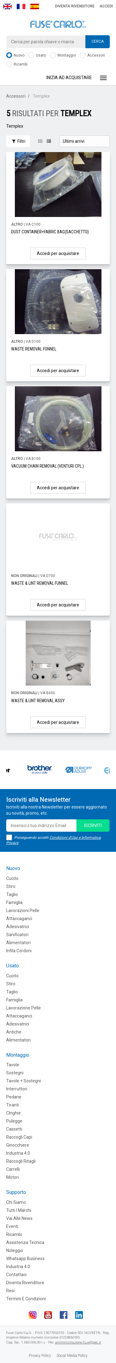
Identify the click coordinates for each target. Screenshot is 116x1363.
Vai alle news (19, 1218)
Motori (12, 1177)
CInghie (13, 1112)
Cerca (98, 41)
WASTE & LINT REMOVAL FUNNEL (39, 583)
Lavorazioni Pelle (22, 910)
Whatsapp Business (25, 1258)
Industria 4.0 (18, 1153)
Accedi (106, 6)
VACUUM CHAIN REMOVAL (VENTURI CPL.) (47, 466)
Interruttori (16, 1088)
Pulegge (14, 1121)
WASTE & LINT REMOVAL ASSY (38, 700)
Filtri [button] (18, 141)
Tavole (12, 1064)
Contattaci (16, 1274)
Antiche (13, 1032)
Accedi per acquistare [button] (58, 253)
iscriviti (93, 825)
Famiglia (14, 902)
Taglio (12, 894)
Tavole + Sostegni (23, 1080)
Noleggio (14, 1250)
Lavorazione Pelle (23, 1007)
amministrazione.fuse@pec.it (78, 1342)
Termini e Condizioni (26, 1298)
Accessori (92, 55)
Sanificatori (17, 934)
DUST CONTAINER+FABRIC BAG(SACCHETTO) (50, 231)
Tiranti (12, 1104)
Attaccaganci (19, 918)
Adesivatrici (17, 926)
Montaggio (63, 55)
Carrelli (13, 1169)
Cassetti (14, 1129)
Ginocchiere (17, 1145)
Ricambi (17, 64)
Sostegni (15, 1072)
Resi (10, 1290)
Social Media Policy (72, 1355)
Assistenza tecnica (25, 1242)
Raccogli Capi (19, 1137)
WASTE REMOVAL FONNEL (33, 348)
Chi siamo (16, 1202)
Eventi (12, 1226)
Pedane (13, 1096)
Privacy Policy (40, 1355)
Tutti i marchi (18, 1210)
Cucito (12, 878)
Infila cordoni (19, 950)
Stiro (10, 886)
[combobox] (58, 41)
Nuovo (15, 55)
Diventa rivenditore (75, 6)
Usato (37, 55)
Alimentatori (18, 942)
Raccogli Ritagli (21, 1161)
